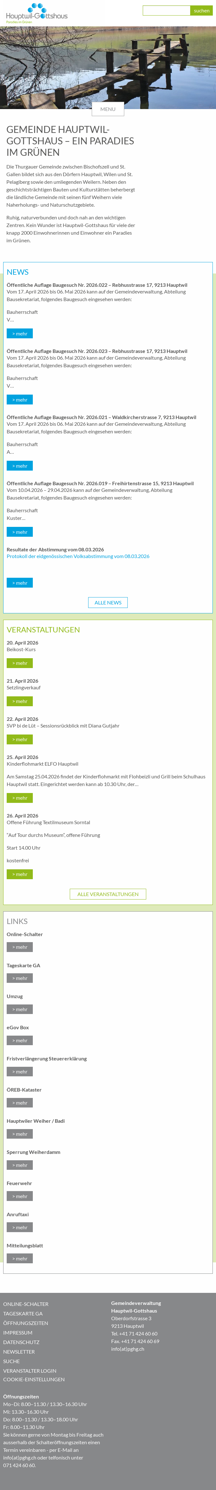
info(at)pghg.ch (127, 1349)
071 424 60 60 (19, 1465)
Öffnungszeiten (25, 1323)
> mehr (19, 333)
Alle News (108, 602)
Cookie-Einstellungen (34, 1379)
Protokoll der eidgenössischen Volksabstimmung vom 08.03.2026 (78, 556)
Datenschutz (21, 1342)
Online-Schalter (25, 1304)
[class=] (167, 10)
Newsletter (19, 1352)
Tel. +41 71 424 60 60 (134, 1333)
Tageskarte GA (23, 1313)
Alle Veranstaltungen (108, 894)
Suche (11, 1361)
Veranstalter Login (29, 1371)
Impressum (17, 1332)
